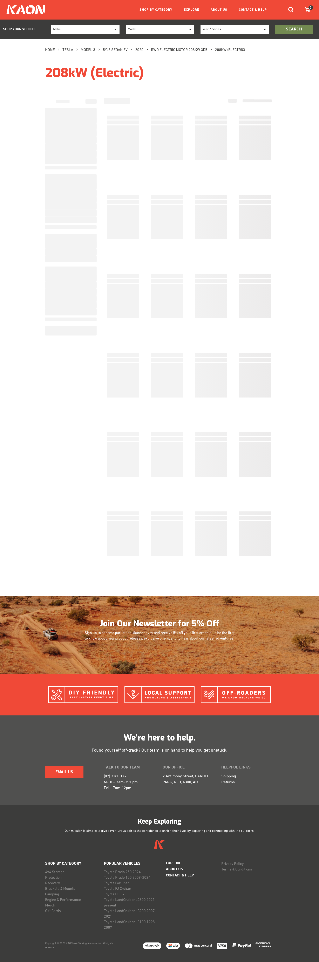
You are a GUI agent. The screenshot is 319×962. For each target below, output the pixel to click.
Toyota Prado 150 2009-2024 (127, 878)
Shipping (228, 776)
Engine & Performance (63, 900)
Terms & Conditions (236, 870)
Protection (53, 878)
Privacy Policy (232, 864)
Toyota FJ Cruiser (117, 889)
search (294, 29)
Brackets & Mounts (60, 889)
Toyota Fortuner (116, 883)
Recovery (52, 883)
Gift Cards (53, 911)
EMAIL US (64, 772)
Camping (52, 894)
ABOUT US (219, 10)
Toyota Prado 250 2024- (123, 872)
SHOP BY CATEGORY (156, 10)
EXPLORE (191, 10)
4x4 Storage (55, 872)
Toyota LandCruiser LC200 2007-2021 (130, 914)
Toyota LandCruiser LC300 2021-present (130, 903)
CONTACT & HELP (253, 10)
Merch (50, 906)
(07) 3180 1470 (116, 776)
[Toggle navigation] (291, 10)
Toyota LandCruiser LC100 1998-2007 (130, 925)
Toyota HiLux (114, 894)
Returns (228, 782)
